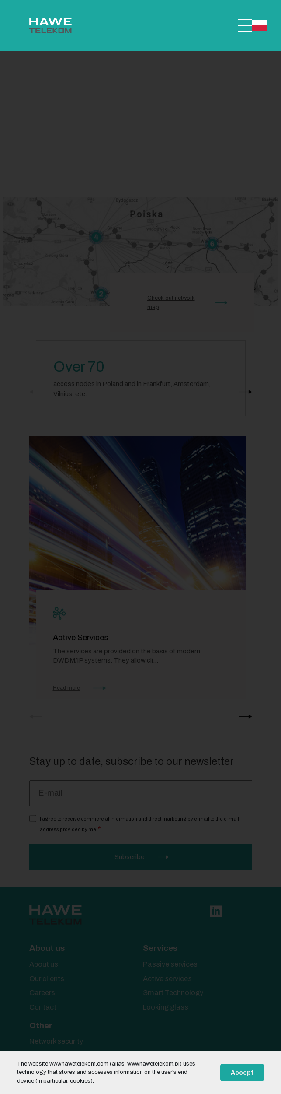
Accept (242, 1072)
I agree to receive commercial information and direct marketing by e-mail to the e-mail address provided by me (139, 824)
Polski (259, 25)
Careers (42, 992)
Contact (42, 1007)
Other (40, 1025)
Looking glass (165, 1007)
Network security (56, 1041)
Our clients (46, 978)
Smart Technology (173, 992)
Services (160, 948)
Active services (167, 978)
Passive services (170, 964)
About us (47, 948)
